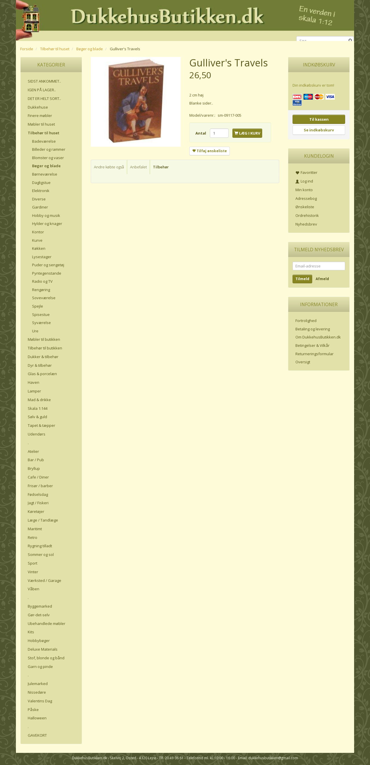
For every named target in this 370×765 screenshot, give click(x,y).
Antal (201, 133)
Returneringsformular (314, 353)
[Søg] (350, 41)
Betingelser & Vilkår (312, 345)
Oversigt (302, 361)
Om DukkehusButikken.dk (318, 337)
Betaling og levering (312, 329)
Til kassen (319, 119)
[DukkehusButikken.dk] (185, 19)
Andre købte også (109, 167)
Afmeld (322, 278)
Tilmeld (302, 278)
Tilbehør (161, 167)
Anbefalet (138, 167)
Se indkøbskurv (319, 130)
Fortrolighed (306, 320)
